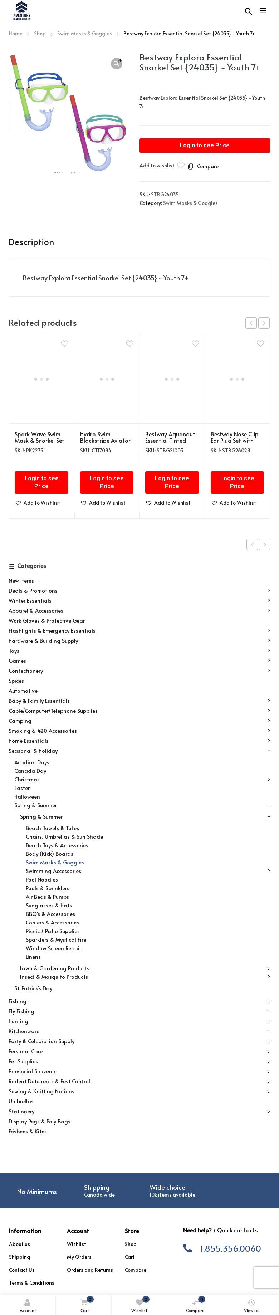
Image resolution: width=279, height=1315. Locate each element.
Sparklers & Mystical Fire (56, 939)
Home (16, 33)
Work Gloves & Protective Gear (47, 620)
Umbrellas (21, 1101)
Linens (33, 956)
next (264, 323)
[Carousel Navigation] (257, 323)
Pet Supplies (139, 1061)
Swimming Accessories (148, 871)
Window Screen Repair (53, 948)
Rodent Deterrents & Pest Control (139, 1081)
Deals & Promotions (139, 590)
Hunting (139, 1021)
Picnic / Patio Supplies (53, 930)
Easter (22, 787)
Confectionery (139, 670)
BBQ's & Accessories (50, 913)
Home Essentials (139, 740)
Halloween (27, 796)
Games (139, 660)
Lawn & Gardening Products (145, 968)
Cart (85, 1304)
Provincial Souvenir (139, 1071)
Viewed (251, 1306)
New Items (21, 580)
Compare (195, 1304)
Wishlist (140, 1304)
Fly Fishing (139, 1011)
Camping (139, 720)
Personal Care (139, 1051)
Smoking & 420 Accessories (139, 730)
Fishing (139, 1001)
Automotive (23, 690)
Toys (139, 650)
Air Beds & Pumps (47, 896)
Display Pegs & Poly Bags (39, 1121)
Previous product (252, 544)
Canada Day (30, 770)
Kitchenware (139, 1031)
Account (28, 1306)
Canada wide (99, 1194)
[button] (116, 63)
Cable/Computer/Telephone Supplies (139, 710)
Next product (264, 544)
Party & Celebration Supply (139, 1041)
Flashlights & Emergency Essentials (139, 630)
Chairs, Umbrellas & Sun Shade (64, 836)
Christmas (142, 779)
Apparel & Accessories (139, 610)
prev (251, 323)
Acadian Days (31, 762)
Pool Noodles (42, 879)
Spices (16, 680)
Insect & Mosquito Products (145, 976)
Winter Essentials (139, 600)
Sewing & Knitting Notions (139, 1091)
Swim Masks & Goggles (84, 33)
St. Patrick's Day (33, 988)
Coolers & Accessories (52, 922)
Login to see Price (205, 145)
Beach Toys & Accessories (57, 845)
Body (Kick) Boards (49, 853)
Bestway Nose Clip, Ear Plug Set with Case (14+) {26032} (236, 440)
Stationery (139, 1111)
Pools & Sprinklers (47, 888)
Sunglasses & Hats (49, 905)
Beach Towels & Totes (52, 827)
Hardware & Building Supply (139, 640)
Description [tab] (31, 241)
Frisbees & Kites (28, 1131)
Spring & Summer (142, 805)
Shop (40, 33)
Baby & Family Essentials (139, 700)
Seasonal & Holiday (139, 750)
